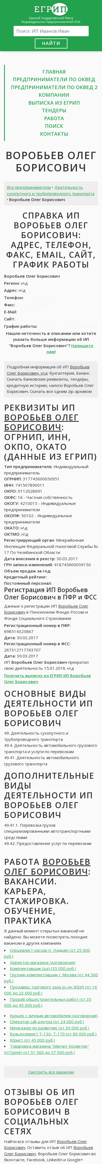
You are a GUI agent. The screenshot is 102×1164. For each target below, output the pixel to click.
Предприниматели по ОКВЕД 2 (54, 87)
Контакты (54, 134)
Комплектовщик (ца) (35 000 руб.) (43, 968)
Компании (54, 95)
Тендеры (54, 110)
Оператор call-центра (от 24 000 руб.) (47, 1021)
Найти (51, 43)
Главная (54, 71)
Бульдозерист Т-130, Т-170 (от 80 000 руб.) (53, 1033)
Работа (54, 118)
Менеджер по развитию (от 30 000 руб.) (49, 1027)
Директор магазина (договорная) (42, 962)
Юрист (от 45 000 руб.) (32, 1040)
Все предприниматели (29, 187)
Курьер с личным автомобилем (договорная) (54, 1015)
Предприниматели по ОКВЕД (54, 79)
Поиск (54, 126)
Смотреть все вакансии (51, 1072)
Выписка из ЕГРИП (54, 102)
